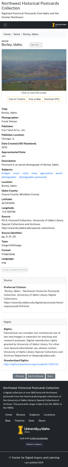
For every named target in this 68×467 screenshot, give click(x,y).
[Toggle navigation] (5, 25)
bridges (6, 173)
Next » (50, 376)
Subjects (34, 414)
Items (17, 34)
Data (31, 420)
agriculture (46, 173)
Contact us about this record (14, 270)
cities (25, 173)
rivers (16, 173)
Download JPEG (51, 99)
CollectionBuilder (39, 438)
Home (7, 34)
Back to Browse (35, 376)
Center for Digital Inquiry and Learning (34, 457)
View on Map (34, 99)
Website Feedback (34, 444)
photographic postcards (33, 177)
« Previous (19, 376)
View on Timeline (17, 99)
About (41, 420)
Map (7, 420)
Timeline (20, 420)
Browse (20, 414)
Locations (49, 414)
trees (34, 173)
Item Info (36, 45)
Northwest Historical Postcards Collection (31, 388)
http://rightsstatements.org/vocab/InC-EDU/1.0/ (31, 364)
